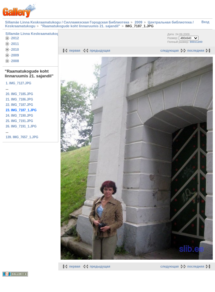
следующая (169, 50)
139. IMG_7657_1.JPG (22, 137)
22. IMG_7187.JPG (19, 105)
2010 (15, 49)
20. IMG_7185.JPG (19, 94)
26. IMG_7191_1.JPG (21, 126)
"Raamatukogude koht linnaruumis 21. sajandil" (80, 26)
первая (74, 50)
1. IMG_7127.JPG (18, 83)
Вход (205, 22)
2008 (15, 61)
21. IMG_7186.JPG (19, 99)
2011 (15, 44)
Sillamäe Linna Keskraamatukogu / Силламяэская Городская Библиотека (67, 22)
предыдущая (100, 50)
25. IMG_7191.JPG (19, 121)
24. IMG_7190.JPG (19, 115)
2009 (138, 22)
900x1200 (196, 41)
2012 (15, 38)
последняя (195, 50)
